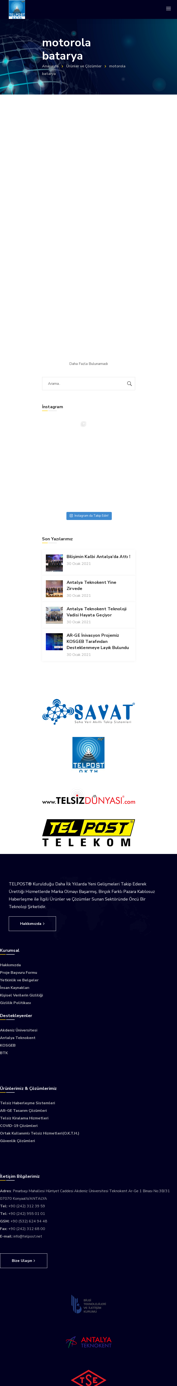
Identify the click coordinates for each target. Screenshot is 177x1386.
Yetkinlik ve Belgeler (19, 980)
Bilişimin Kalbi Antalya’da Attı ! (98, 556)
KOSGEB (8, 1045)
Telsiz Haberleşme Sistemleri (27, 1103)
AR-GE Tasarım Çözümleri (23, 1110)
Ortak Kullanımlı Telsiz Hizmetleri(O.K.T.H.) (39, 1133)
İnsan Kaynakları (14, 987)
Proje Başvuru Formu (18, 972)
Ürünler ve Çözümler (84, 66)
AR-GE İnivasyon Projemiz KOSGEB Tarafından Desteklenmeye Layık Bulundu (98, 641)
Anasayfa (50, 66)
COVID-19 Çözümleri (19, 1125)
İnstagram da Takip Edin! (89, 516)
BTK (4, 1053)
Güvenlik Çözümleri (17, 1140)
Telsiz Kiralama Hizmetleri (24, 1118)
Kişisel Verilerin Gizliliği (21, 995)
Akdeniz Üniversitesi (18, 1030)
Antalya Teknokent (17, 1037)
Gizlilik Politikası (15, 1002)
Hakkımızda (10, 965)
